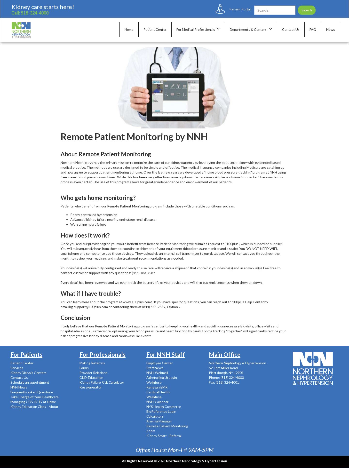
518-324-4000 (34, 13)
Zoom (150, 431)
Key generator (90, 387)
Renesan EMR (156, 387)
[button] (198, 29)
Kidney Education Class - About (34, 407)
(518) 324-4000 (232, 377)
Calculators (155, 416)
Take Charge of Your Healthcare (34, 397)
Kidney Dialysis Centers (28, 373)
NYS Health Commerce (163, 407)
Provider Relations (93, 373)
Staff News (154, 368)
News (330, 29)
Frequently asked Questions (32, 392)
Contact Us (291, 29)
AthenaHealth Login (161, 377)
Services (16, 368)
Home (129, 29)
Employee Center (159, 363)
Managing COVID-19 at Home (33, 402)
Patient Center (155, 29)
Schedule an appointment (29, 382)
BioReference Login (161, 411)
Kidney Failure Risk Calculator (101, 382)
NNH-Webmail (157, 373)
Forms (84, 368)
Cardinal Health (158, 392)
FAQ (312, 29)
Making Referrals (92, 363)
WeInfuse (154, 382)
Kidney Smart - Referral (164, 436)
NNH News (18, 387)
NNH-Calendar (157, 402)
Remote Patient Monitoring (167, 426)
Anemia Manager (159, 421)
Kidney (21, 6)
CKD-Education (91, 377)
